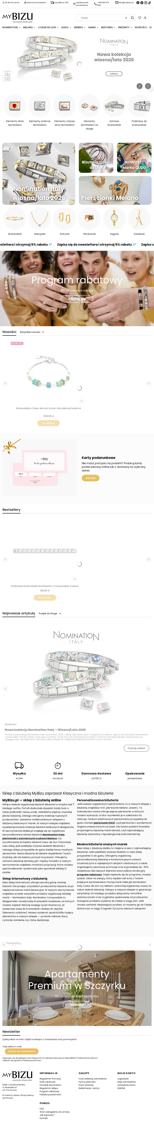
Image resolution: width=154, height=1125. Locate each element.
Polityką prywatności (32, 1060)
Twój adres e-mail (11, 1046)
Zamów (91, 478)
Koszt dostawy (86, 1085)
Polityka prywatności (50, 1094)
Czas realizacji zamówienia (93, 1078)
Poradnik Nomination (50, 1085)
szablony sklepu (12, 1095)
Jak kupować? (47, 1115)
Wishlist (121, 1088)
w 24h (19, 778)
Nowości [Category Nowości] (11, 724)
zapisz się (77, 298)
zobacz (77, 1004)
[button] (132, 17)
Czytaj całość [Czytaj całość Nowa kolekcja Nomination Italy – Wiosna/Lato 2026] (136, 748)
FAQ (42, 1108)
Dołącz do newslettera (21, 1051)
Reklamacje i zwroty (89, 1088)
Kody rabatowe (47, 1081)
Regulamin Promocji (50, 1078)
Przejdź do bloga (50, 613)
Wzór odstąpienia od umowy (55, 1111)
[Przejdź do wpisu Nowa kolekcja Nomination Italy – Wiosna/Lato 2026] (77, 671)
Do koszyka (48, 423)
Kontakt (44, 1118)
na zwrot (58, 778)
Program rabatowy (49, 1091)
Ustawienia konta (126, 1085)
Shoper (9, 1098)
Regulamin (37, 1058)
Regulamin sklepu (49, 1088)
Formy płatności (87, 1081)
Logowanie (123, 1078)
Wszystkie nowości (32, 332)
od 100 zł (96, 778)
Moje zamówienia (126, 1081)
